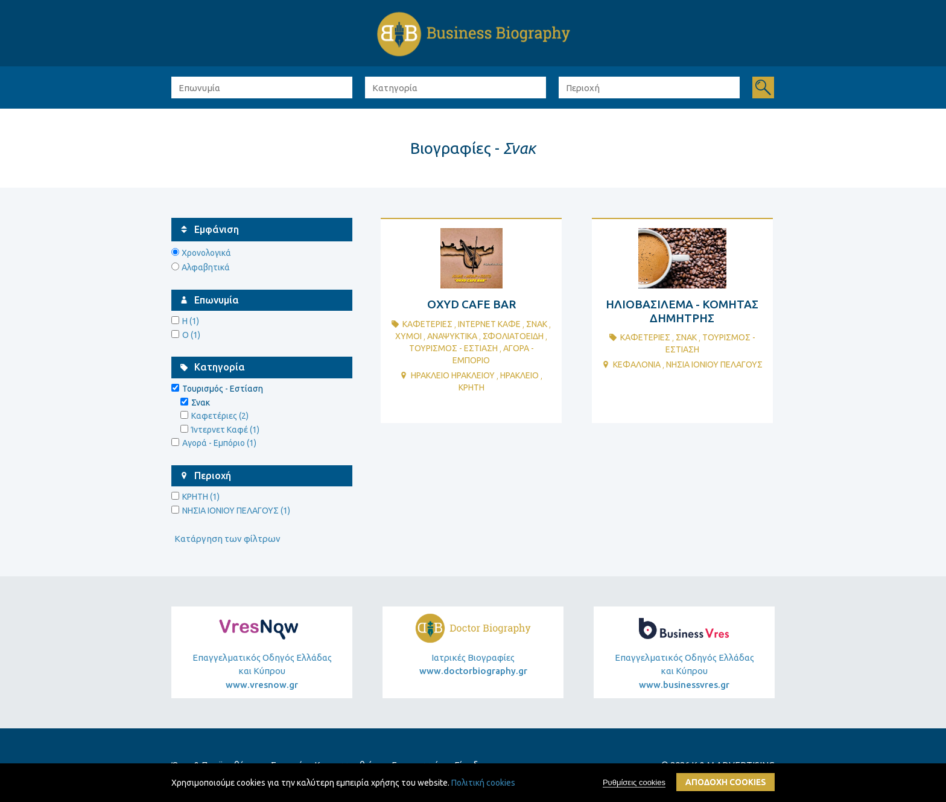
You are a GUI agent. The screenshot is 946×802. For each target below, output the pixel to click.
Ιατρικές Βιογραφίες (473, 664)
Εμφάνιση (216, 229)
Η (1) (190, 321)
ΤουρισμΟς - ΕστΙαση (453, 348)
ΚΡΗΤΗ (471, 387)
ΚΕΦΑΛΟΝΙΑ (637, 364)
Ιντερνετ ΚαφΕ (489, 324)
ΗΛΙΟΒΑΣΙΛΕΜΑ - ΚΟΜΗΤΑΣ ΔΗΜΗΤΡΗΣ (682, 311)
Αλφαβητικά (206, 267)
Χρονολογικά (206, 253)
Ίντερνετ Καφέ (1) (225, 429)
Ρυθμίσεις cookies (634, 783)
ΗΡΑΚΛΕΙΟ (519, 375)
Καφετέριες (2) (220, 416)
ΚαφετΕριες (427, 324)
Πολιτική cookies (483, 783)
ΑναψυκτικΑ (452, 336)
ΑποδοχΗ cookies (725, 783)
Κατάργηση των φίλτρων (227, 538)
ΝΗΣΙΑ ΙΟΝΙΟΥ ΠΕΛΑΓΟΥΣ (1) (236, 510)
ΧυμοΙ (408, 336)
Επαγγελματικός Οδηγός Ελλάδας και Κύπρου (261, 672)
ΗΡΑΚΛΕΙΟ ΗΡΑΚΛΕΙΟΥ (453, 375)
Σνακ (536, 324)
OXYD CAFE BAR (471, 304)
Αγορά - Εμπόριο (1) (219, 443)
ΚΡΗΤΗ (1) (201, 496)
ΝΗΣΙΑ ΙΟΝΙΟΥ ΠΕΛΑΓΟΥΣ (714, 364)
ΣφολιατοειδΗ (513, 336)
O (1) (191, 335)
